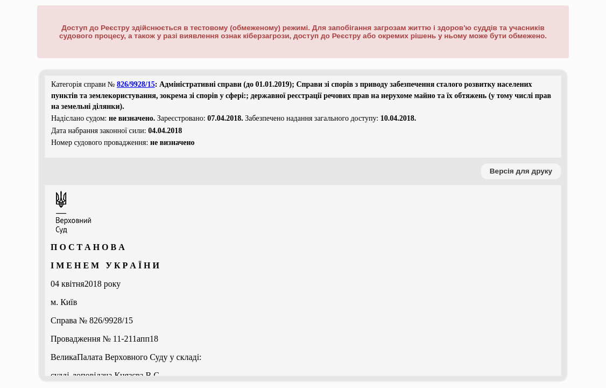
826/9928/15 (136, 84)
